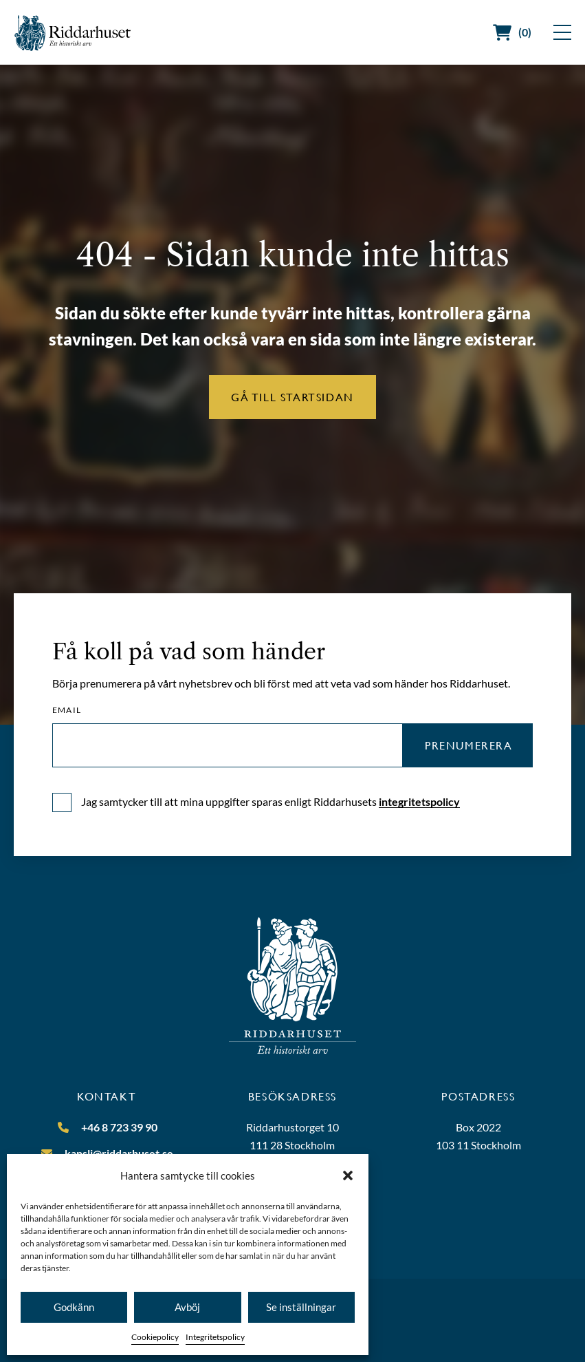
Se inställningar (301, 1307)
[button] (348, 1175)
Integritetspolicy (215, 1337)
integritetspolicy (419, 801)
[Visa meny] (562, 32)
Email (66, 710)
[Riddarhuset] (73, 33)
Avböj (187, 1307)
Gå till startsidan (292, 397)
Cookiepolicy (155, 1337)
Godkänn (74, 1307)
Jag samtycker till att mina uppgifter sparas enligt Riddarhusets (270, 801)
